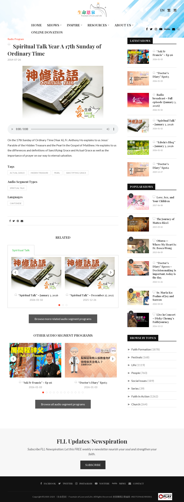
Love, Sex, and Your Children (163, 198)
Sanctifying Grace (76, 173)
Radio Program (16, 39)
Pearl (57, 173)
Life (133, 362)
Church (135, 402)
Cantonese (15, 203)
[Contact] (135, 483)
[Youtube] (160, 29)
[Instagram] (156, 29)
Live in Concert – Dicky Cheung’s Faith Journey (164, 316)
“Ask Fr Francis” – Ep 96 (35, 382)
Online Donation (47, 32)
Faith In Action (140, 394)
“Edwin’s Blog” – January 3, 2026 (164, 143)
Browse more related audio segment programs (62, 318)
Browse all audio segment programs (63, 404)
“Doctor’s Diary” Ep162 (161, 165)
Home (36, 25)
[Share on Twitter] (14, 220)
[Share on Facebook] (10, 220)
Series (135, 386)
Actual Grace (17, 173)
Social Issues (139, 378)
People (135, 370)
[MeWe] (167, 29)
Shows (53, 25)
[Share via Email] (22, 220)
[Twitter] (151, 29)
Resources (97, 25)
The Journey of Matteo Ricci (163, 220)
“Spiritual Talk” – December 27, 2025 (90, 295)
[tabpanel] (63, 281)
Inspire (73, 25)
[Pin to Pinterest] (18, 220)
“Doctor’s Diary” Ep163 (90, 382)
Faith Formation (141, 347)
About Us (122, 25)
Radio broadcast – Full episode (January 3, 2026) (164, 100)
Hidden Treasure (39, 173)
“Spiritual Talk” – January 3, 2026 (36, 295)
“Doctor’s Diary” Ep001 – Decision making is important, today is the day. (164, 269)
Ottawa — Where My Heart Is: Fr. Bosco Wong (164, 244)
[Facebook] (147, 29)
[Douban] (173, 29)
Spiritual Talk (17, 188)
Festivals (136, 355)
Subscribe (93, 464)
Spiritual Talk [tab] (21, 250)
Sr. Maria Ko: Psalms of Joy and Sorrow (163, 294)
